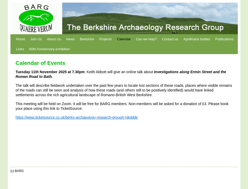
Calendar (124, 39)
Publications (224, 39)
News (70, 39)
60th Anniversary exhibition (49, 49)
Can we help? (146, 39)
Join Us (36, 39)
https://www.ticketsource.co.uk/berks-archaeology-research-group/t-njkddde (77, 117)
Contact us (170, 39)
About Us (54, 39)
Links (20, 49)
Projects (105, 39)
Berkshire (87, 39)
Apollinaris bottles (196, 39)
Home (20, 39)
